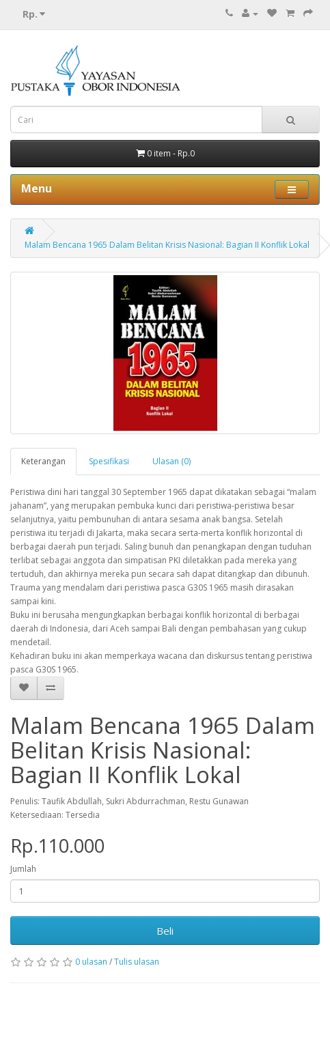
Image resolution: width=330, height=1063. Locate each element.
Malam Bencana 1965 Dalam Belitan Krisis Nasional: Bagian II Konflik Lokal (167, 245)
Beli (165, 930)
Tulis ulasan (136, 961)
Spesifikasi (109, 461)
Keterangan (43, 461)
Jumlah (23, 869)
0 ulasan (91, 961)
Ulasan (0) (171, 461)
